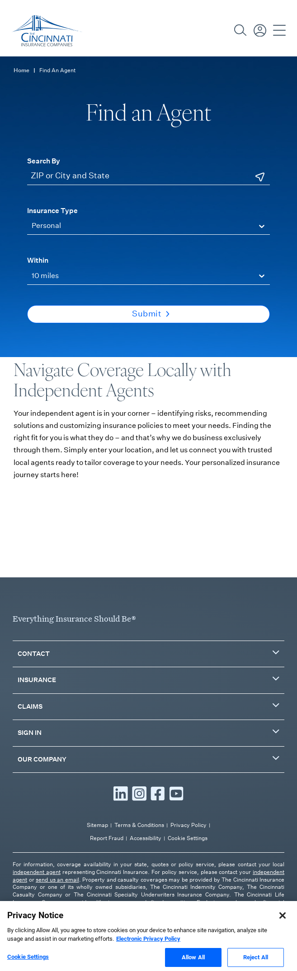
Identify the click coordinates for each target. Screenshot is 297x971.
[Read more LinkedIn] (120, 793)
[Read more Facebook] (158, 793)
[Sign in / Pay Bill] (260, 30)
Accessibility (145, 838)
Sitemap (97, 825)
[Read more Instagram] (139, 793)
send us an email (57, 879)
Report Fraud (106, 838)
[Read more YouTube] (176, 793)
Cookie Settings (187, 838)
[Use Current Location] (260, 177)
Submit (151, 314)
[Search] (240, 30)
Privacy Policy (188, 825)
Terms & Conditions (139, 825)
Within (37, 260)
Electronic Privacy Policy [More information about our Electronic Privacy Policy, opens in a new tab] (148, 944)
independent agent (37, 872)
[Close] (282, 921)
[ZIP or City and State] (148, 176)
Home (21, 70)
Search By (43, 160)
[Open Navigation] (279, 30)
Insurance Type (52, 210)
